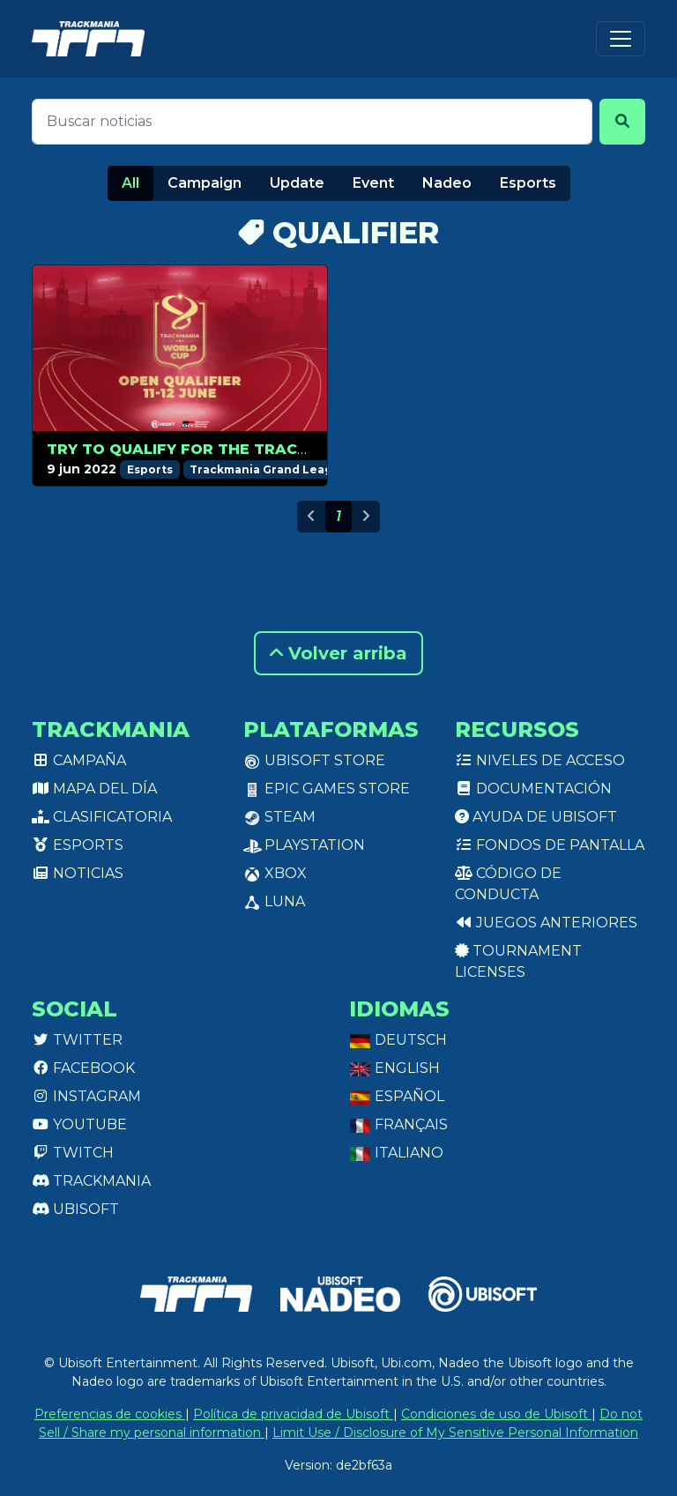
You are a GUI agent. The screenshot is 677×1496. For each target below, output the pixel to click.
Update (297, 183)
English (394, 1068)
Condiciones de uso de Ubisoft (496, 1414)
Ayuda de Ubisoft (536, 816)
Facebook (83, 1068)
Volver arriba (338, 653)
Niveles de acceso (540, 760)
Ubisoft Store (314, 760)
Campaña (79, 760)
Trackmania (91, 1180)
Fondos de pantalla (549, 845)
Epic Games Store (326, 788)
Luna (274, 901)
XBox (275, 873)
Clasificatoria (102, 816)
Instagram (86, 1096)
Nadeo (447, 183)
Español (396, 1096)
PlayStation (304, 845)
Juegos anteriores (546, 922)
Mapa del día (94, 788)
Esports (528, 183)
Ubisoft (75, 1209)
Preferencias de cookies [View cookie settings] (109, 1414)
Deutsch (398, 1039)
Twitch (73, 1152)
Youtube (79, 1124)
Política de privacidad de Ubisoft (293, 1414)
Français (398, 1124)
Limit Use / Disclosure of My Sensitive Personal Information (455, 1432)
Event (373, 183)
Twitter (77, 1039)
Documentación (533, 788)
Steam (279, 816)
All (130, 183)
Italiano (396, 1152)
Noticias (77, 873)
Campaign (204, 183)
